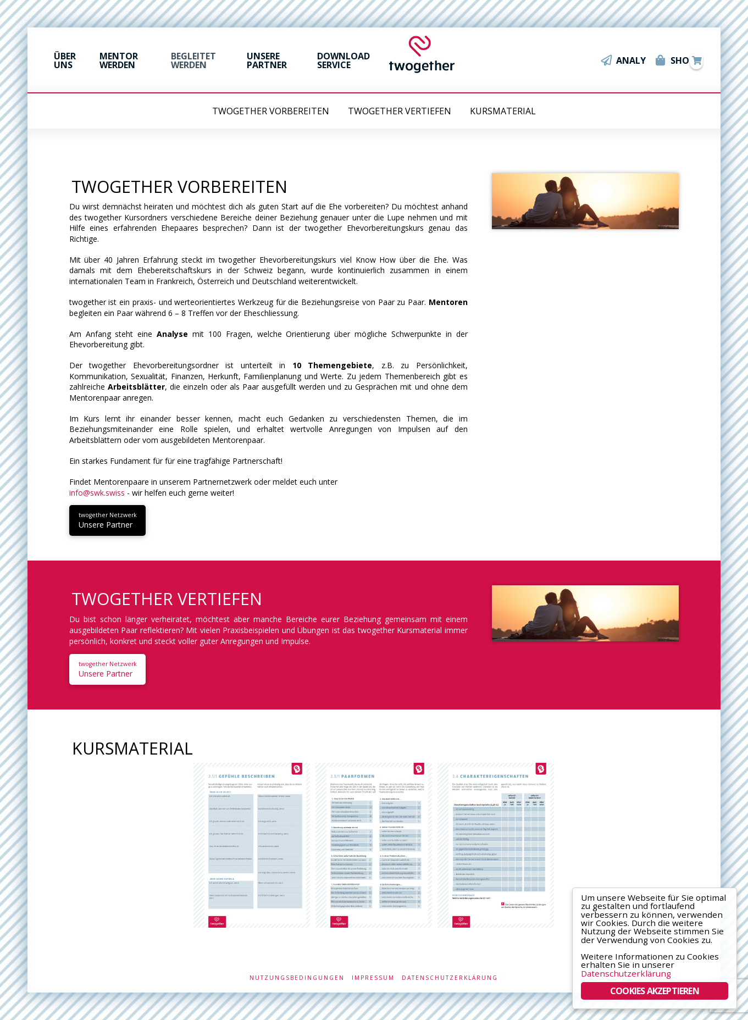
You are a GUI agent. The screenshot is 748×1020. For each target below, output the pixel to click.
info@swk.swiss (97, 492)
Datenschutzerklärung (450, 978)
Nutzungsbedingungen (297, 978)
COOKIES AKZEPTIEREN (654, 991)
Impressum (373, 978)
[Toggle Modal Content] (696, 60)
